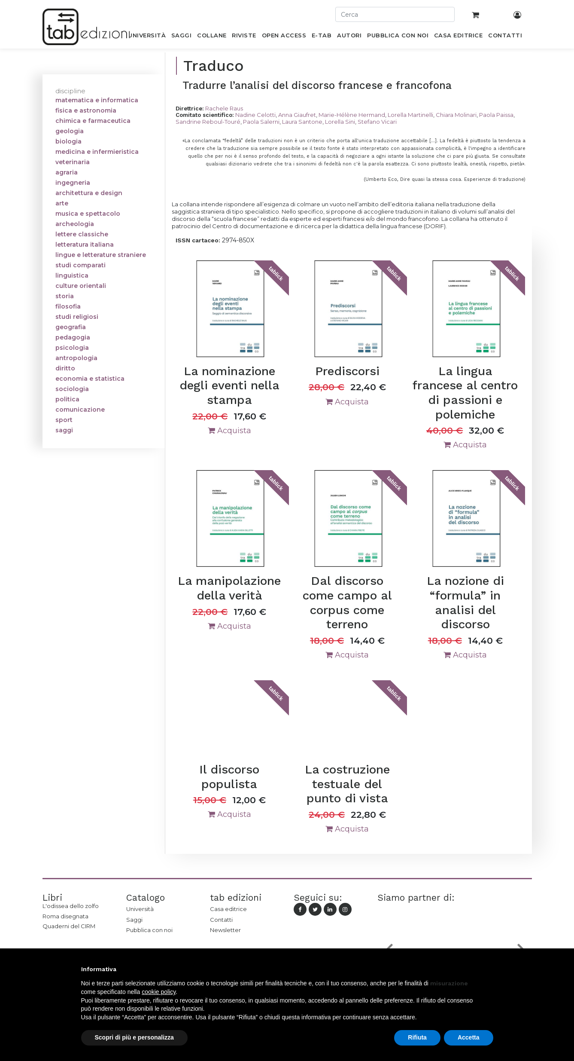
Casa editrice (228, 908)
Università (140, 908)
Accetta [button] (469, 1037)
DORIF (434, 226)
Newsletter (225, 929)
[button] (489, 969)
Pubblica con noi (149, 929)
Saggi (134, 919)
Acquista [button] (229, 430)
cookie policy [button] (159, 991)
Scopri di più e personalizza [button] (134, 1037)
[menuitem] (147, 37)
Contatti (221, 919)
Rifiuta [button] (417, 1037)
